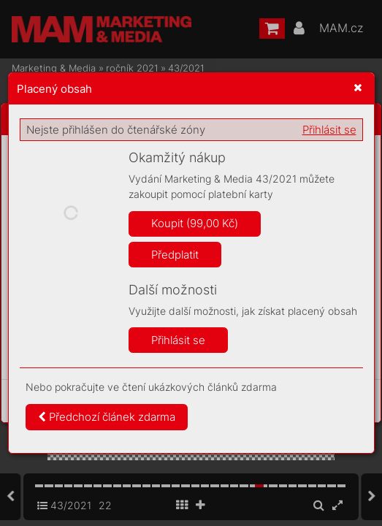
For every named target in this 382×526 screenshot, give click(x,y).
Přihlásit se (329, 130)
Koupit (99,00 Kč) (194, 223)
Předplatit (175, 255)
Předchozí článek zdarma (106, 417)
